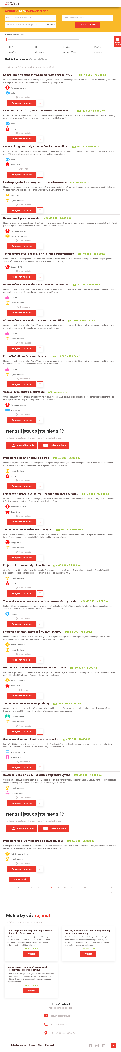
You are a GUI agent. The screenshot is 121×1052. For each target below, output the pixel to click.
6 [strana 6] (38, 887)
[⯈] (111, 892)
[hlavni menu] (113, 3)
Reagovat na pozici (22, 103)
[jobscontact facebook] (90, 1045)
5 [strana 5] (31, 887)
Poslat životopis (22, 445)
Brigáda (12, 52)
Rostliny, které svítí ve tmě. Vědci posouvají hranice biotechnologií (87, 932)
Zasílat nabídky (118, 41)
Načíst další (19, 879)
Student (67, 47)
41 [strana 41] (111, 887)
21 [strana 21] (85, 887)
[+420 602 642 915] (60, 1024)
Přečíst (31, 953)
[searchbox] (28, 17)
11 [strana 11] (71, 887)
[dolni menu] (113, 1045)
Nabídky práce (18, 1045)
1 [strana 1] (18, 887)
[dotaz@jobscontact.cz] (60, 1016)
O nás (32, 1045)
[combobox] (30, 18)
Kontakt (49, 1045)
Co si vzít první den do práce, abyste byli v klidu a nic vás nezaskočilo (29, 932)
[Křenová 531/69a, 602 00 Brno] (60, 1033)
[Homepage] (12, 3)
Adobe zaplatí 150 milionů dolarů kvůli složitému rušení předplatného (27, 968)
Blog (40, 1045)
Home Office (69, 52)
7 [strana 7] (45, 887)
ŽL (36, 47)
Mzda (8, 34)
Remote (98, 52)
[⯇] (12, 887)
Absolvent (40, 52)
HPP (11, 47)
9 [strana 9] (58, 887)
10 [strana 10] (65, 887)
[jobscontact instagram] (97, 1045)
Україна (97, 47)
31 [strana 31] (98, 887)
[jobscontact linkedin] (103, 1045)
